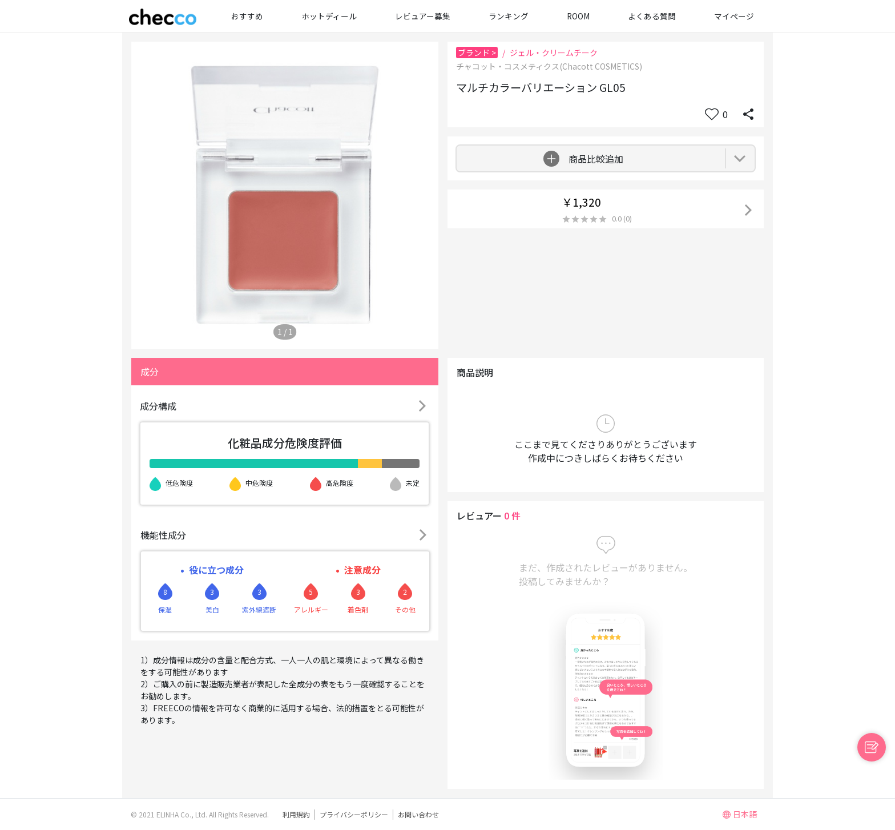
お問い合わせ (418, 814)
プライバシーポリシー (354, 814)
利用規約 (296, 814)
